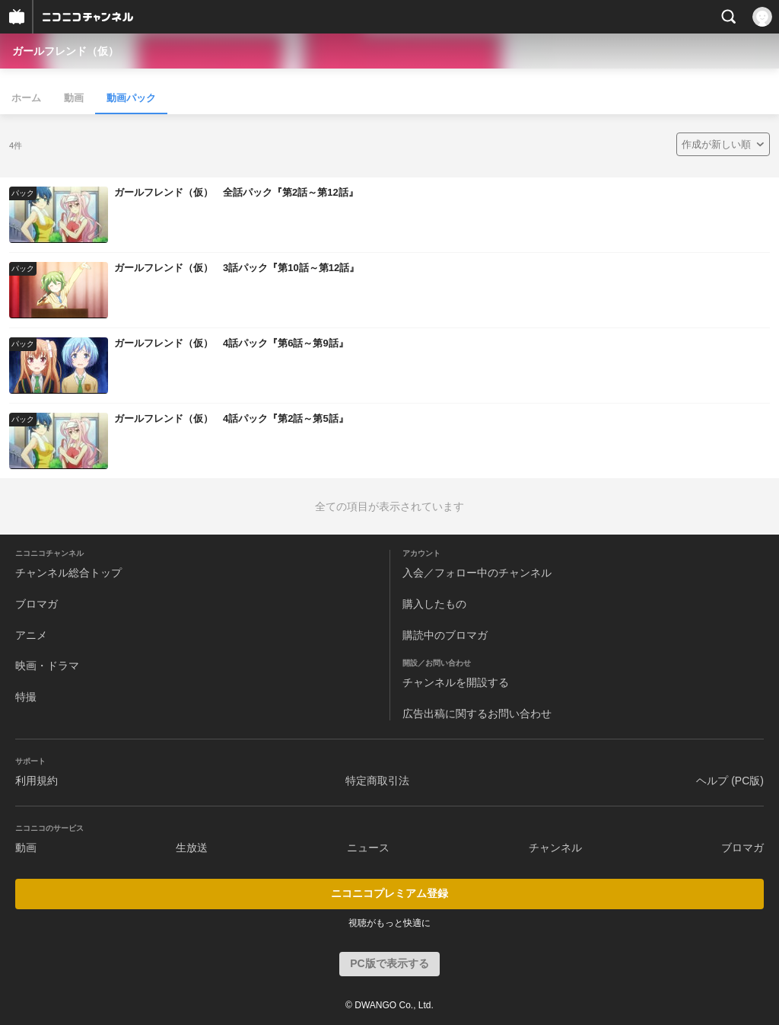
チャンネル (555, 847)
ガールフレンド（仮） (65, 51)
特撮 (26, 697)
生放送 (192, 847)
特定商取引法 (377, 780)
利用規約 (36, 780)
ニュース (368, 847)
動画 (74, 98)
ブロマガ (36, 604)
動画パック (131, 98)
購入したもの (434, 604)
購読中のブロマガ (445, 635)
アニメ (31, 635)
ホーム (26, 98)
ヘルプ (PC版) (730, 780)
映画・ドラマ (47, 665)
